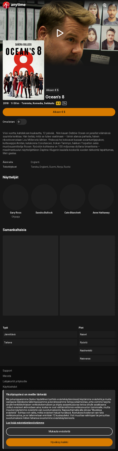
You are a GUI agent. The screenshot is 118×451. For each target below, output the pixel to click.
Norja (60, 166)
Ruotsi (67, 166)
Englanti (35, 162)
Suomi (52, 166)
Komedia (38, 103)
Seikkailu (49, 103)
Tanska (35, 166)
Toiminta (26, 103)
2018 (5, 103)
